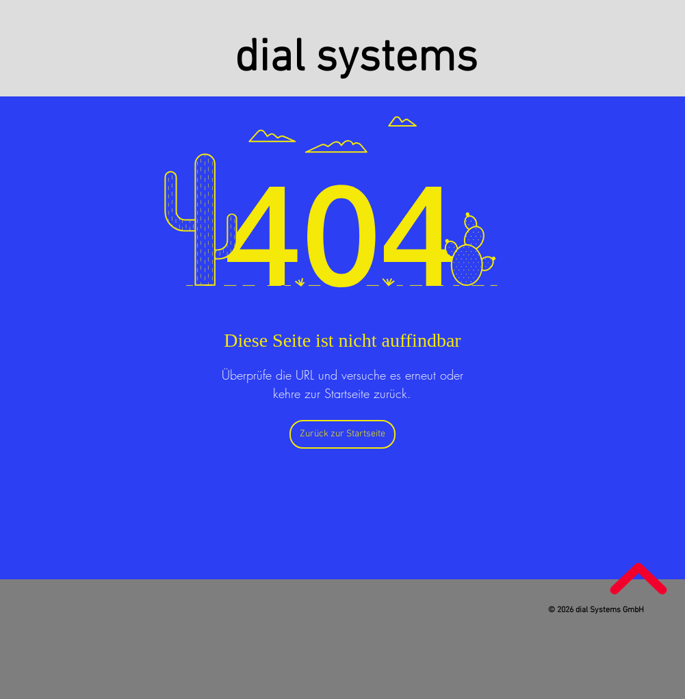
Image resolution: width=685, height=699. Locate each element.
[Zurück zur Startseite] (342, 434)
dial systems (356, 59)
